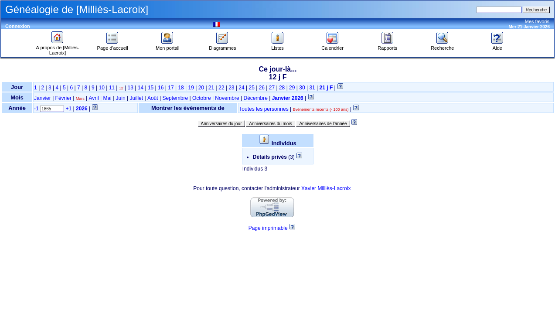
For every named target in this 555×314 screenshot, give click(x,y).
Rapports (387, 46)
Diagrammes (222, 46)
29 (292, 88)
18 (181, 88)
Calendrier (332, 46)
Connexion (17, 26)
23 (231, 88)
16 (160, 88)
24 (241, 88)
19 (191, 88)
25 (251, 88)
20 (201, 88)
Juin (121, 98)
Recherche (442, 46)
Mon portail (167, 46)
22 (221, 88)
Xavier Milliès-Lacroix (326, 188)
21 (211, 88)
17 (171, 88)
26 (262, 88)
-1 (36, 109)
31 (312, 88)
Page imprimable (268, 228)
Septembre (175, 98)
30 (302, 88)
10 (101, 88)
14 (140, 88)
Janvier (42, 98)
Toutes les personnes (263, 109)
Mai (107, 98)
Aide (497, 46)
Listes (278, 46)
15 (150, 88)
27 (272, 88)
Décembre (256, 98)
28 (282, 88)
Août (152, 98)
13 (130, 88)
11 (112, 88)
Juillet (136, 98)
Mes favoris (537, 21)
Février (63, 98)
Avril (94, 98)
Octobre (201, 98)
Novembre (227, 98)
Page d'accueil (112, 46)
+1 (68, 109)
